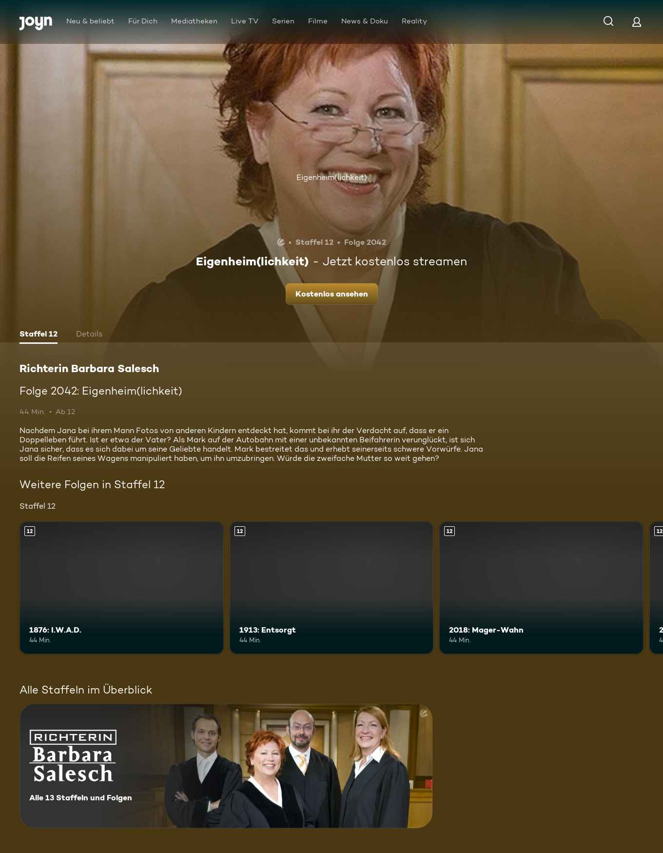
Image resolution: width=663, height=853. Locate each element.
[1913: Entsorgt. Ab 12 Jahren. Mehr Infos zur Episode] (332, 587)
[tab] (38, 335)
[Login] (637, 21)
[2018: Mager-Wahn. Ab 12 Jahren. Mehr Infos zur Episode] (541, 587)
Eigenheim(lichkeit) (331, 177)
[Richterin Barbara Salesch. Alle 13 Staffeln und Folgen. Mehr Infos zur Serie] (226, 766)
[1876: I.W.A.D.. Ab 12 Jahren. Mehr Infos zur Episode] (122, 587)
